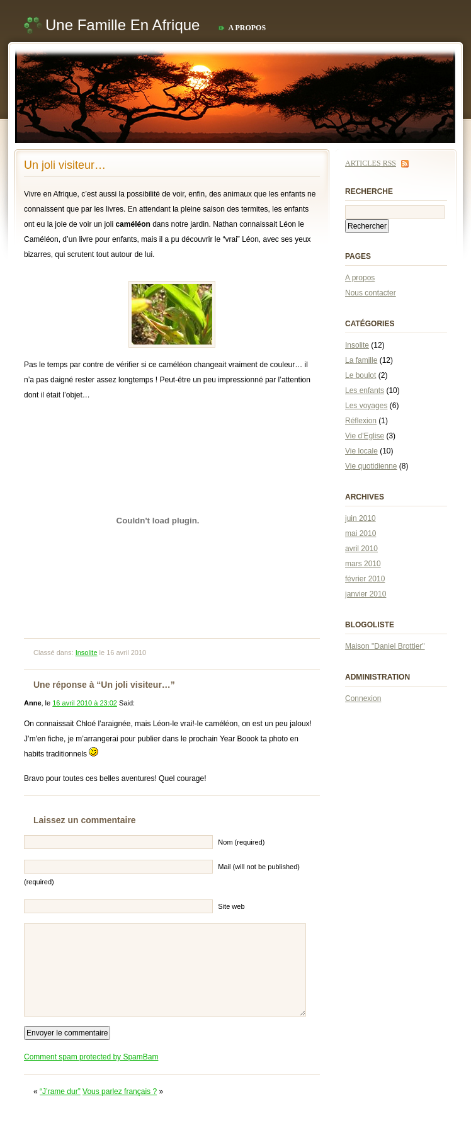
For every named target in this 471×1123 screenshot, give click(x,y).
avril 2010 (361, 548)
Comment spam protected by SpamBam (91, 1056)
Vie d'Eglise (364, 435)
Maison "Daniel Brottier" (385, 646)
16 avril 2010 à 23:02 (84, 703)
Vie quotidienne (371, 466)
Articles (370, 163)
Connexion (363, 698)
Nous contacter (370, 292)
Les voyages (366, 405)
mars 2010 (363, 563)
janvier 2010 (365, 594)
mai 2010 (360, 533)
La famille (361, 360)
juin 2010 (360, 518)
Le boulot (360, 375)
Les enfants (364, 390)
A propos (247, 27)
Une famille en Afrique (122, 24)
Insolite (87, 652)
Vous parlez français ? (119, 1091)
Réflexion (361, 420)
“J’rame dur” (60, 1091)
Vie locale (361, 451)
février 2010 (365, 578)
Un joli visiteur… (65, 165)
